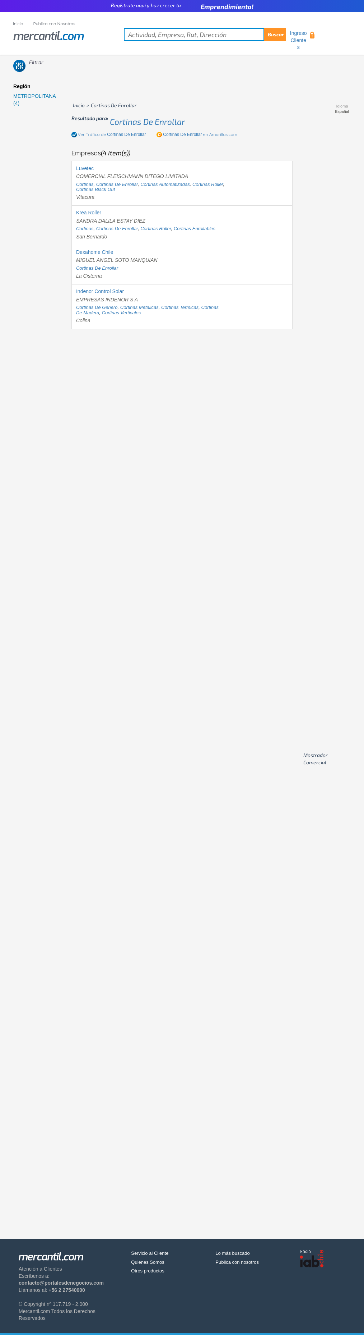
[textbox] (205, 34)
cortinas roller (207, 184)
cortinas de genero (97, 307)
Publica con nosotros (237, 1262)
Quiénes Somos (147, 1262)
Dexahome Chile (94, 252)
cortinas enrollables (194, 228)
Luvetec (85, 168)
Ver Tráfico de (112, 134)
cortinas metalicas (139, 307)
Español (342, 112)
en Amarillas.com (200, 134)
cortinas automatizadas (165, 184)
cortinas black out (95, 189)
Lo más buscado (232, 1253)
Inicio (18, 23)
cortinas (84, 184)
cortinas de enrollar (147, 122)
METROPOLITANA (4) (34, 99)
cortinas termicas (180, 307)
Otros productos (147, 1271)
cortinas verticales (121, 312)
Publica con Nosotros (54, 23)
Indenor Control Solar (100, 291)
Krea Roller (88, 212)
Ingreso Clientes (298, 40)
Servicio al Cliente (149, 1253)
